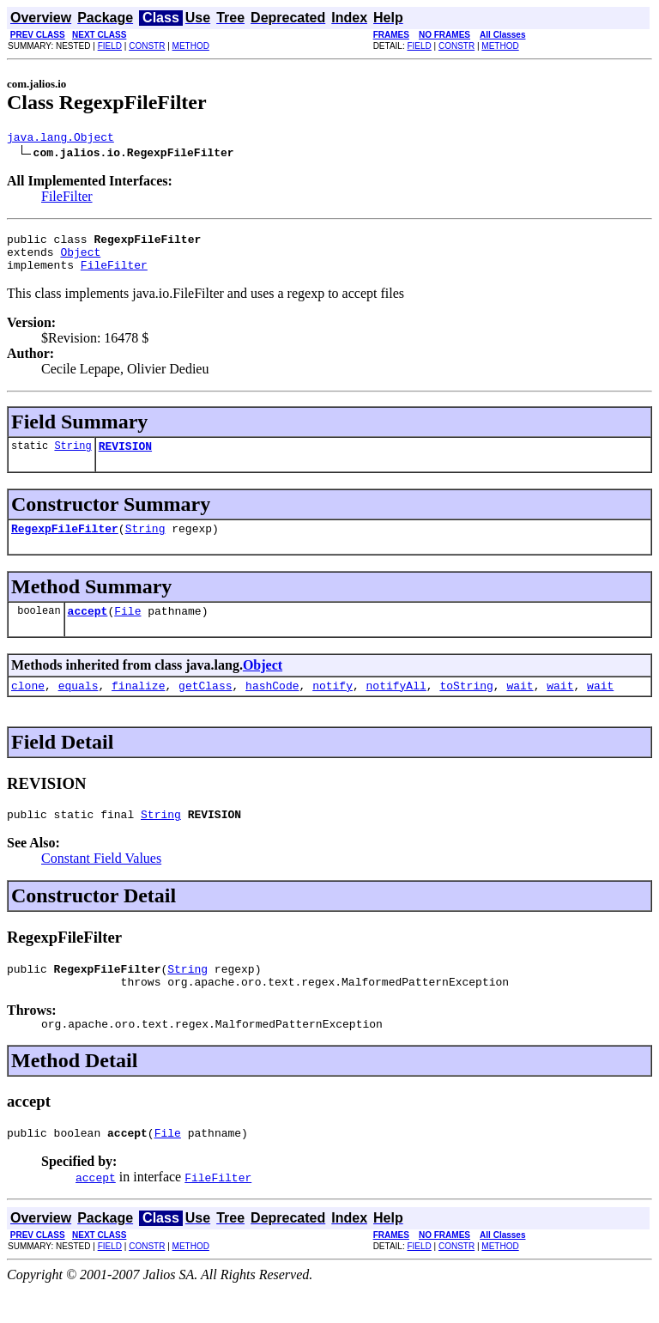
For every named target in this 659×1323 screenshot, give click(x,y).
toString (466, 705)
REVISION (125, 458)
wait (519, 705)
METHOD (190, 46)
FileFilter (67, 198)
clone (28, 705)
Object (80, 259)
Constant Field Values (101, 881)
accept (88, 628)
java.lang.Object (60, 139)
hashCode (272, 705)
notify (332, 705)
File (127, 628)
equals (78, 705)
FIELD (110, 46)
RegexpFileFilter (64, 543)
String (72, 458)
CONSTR (147, 46)
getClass (205, 705)
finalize (138, 705)
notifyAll (396, 705)
